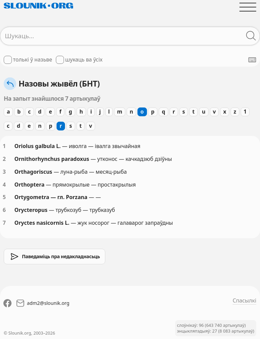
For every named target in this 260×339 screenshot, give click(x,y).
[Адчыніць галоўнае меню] (248, 7)
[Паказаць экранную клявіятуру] (252, 60)
